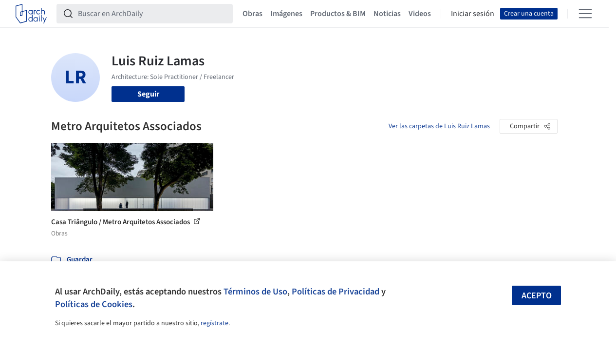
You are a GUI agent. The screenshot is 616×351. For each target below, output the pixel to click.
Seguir (148, 94)
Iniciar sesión (472, 13)
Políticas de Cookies (93, 304)
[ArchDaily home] (31, 13)
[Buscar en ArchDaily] (152, 14)
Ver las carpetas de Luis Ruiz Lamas (439, 126)
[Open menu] (585, 13)
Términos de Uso (255, 291)
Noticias (387, 13)
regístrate (214, 323)
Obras (252, 13)
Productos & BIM (338, 13)
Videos (420, 13)
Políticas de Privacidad (335, 291)
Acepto (537, 296)
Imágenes (286, 13)
